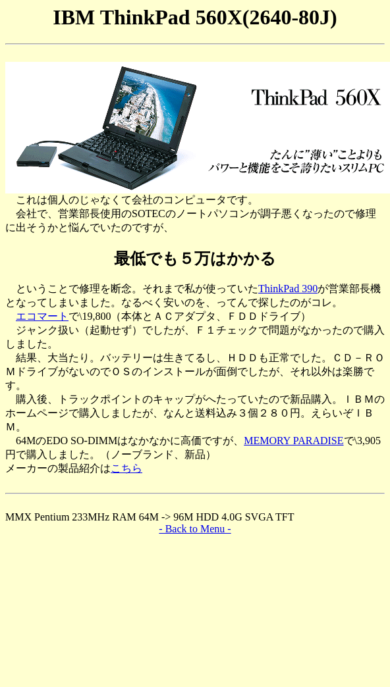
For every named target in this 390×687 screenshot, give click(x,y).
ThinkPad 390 (288, 288)
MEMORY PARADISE (293, 440)
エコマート (42, 316)
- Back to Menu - (195, 528)
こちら (126, 468)
